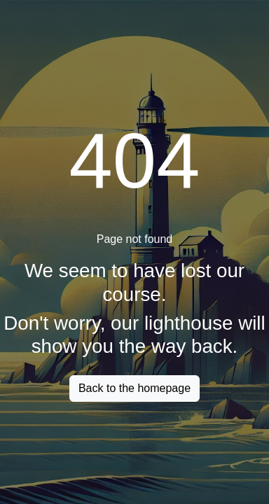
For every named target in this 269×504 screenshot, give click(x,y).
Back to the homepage (134, 388)
